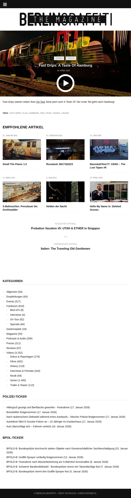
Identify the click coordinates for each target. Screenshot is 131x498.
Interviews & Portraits (22, 370)
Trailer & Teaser (19, 385)
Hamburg (34, 113)
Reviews (11, 348)
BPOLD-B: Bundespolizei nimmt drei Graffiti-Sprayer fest (37, 471)
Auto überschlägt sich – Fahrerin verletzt (28, 426)
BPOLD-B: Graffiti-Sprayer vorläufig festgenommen (34, 457)
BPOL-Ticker (13, 437)
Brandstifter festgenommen (21, 412)
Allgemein (11, 291)
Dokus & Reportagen (21, 356)
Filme (13, 361)
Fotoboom (12, 306)
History (14, 366)
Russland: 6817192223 (59, 164)
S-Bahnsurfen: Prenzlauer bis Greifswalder (20, 208)
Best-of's (15, 310)
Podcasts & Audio (16, 338)
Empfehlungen (14, 296)
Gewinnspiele (13, 329)
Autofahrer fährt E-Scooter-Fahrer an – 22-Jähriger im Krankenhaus (43, 421)
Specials (15, 324)
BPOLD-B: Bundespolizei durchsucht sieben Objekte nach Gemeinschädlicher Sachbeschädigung (60, 448)
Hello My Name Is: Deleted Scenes (105, 208)
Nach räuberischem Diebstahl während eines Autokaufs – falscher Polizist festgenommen (55, 416)
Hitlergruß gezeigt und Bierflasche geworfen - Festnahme (38, 407)
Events (10, 301)
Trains (56, 113)
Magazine (11, 333)
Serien (59, 58)
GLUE (25, 113)
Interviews (15, 314)
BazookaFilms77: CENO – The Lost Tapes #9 (107, 166)
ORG (42, 113)
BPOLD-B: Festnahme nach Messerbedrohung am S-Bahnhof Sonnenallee (47, 461)
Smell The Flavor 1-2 (15, 164)
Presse (10, 343)
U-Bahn (65, 113)
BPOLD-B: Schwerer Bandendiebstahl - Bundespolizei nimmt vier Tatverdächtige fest (53, 466)
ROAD (48, 113)
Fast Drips (15, 113)
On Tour (40, 101)
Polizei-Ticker (15, 396)
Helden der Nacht (56, 206)
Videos (71, 58)
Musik (13, 375)
